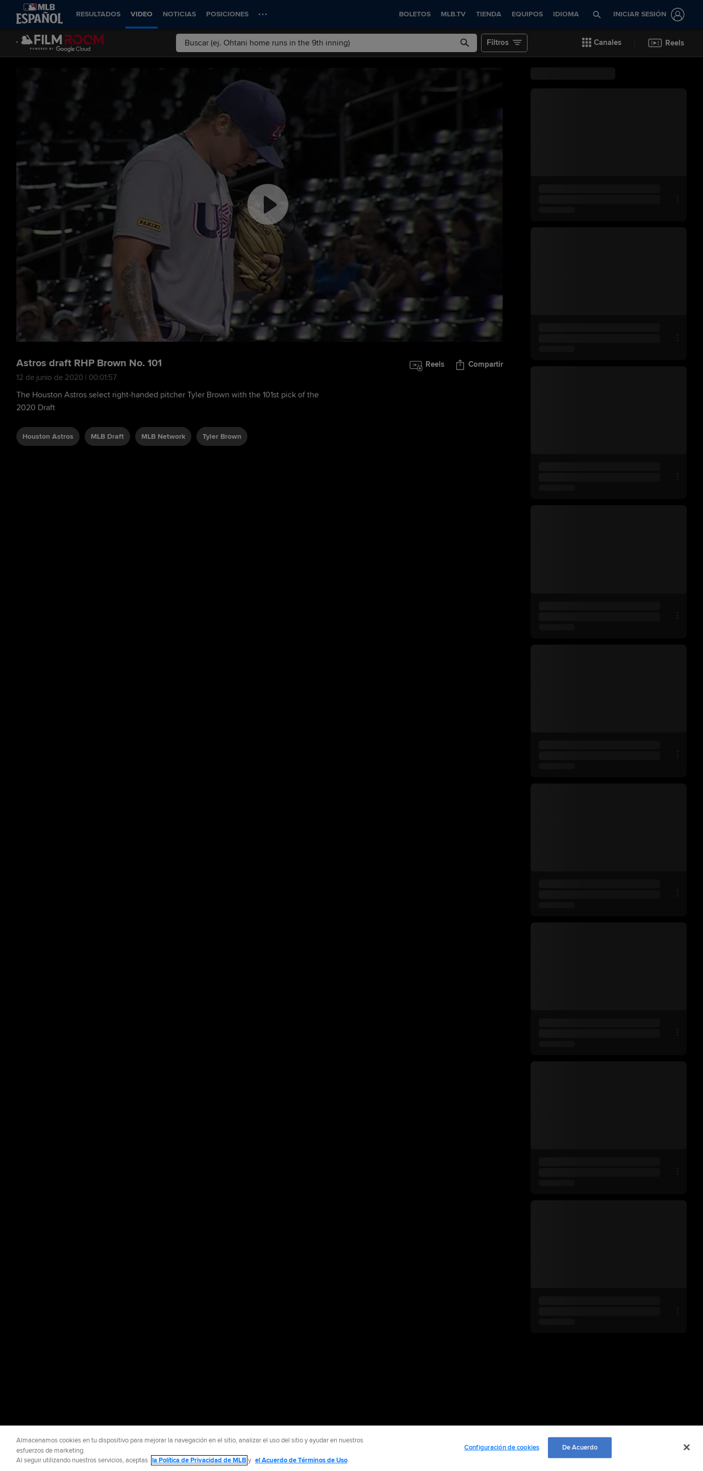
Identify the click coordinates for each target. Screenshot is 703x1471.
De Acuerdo (579, 1447)
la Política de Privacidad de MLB (199, 1460)
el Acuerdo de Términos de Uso (301, 1460)
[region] (351, 1448)
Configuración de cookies (501, 1447)
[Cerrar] (686, 1447)
